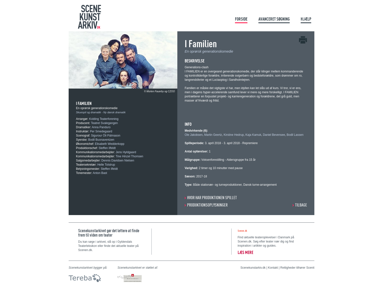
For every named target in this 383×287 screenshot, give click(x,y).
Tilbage (301, 204)
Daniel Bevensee (274, 135)
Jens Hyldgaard (126, 152)
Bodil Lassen (295, 135)
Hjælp (306, 19)
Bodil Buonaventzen (101, 139)
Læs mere (245, 252)
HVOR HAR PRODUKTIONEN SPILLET (212, 197)
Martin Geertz (213, 135)
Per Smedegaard (101, 131)
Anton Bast (100, 173)
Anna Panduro (101, 127)
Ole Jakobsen (193, 135)
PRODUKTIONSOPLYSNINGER (207, 204)
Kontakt (273, 267)
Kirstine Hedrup (233, 135)
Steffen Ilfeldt (107, 148)
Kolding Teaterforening (103, 119)
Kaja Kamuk (253, 135)
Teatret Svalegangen (104, 123)
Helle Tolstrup (106, 164)
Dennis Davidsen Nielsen (117, 160)
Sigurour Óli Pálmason (105, 135)
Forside (241, 19)
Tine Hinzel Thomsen (129, 156)
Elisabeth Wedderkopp (109, 144)
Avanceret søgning (274, 19)
